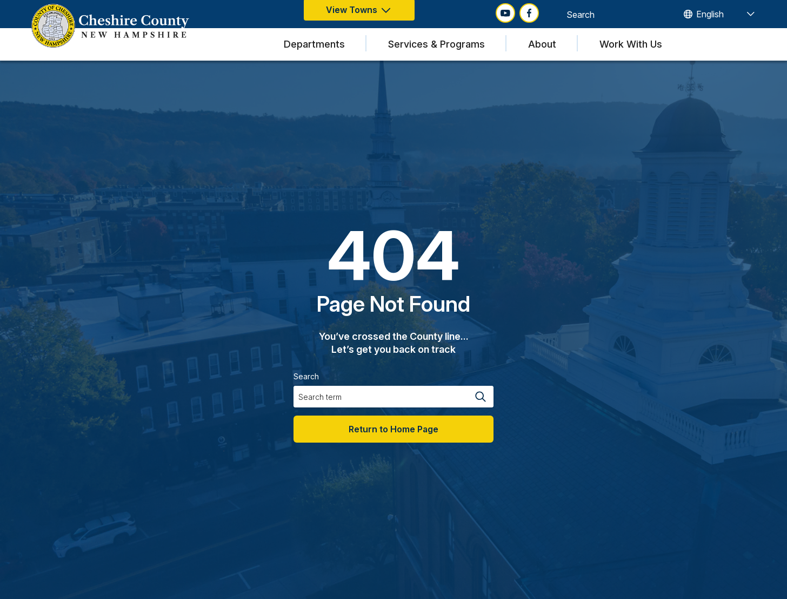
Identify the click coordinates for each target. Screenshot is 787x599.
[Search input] (607, 14)
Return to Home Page (393, 429)
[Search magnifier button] (660, 14)
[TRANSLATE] (719, 14)
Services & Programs (436, 44)
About (542, 44)
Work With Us (630, 44)
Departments (314, 44)
